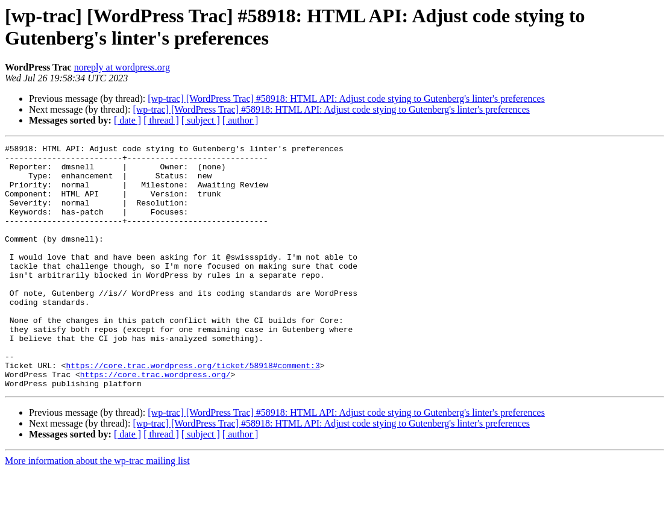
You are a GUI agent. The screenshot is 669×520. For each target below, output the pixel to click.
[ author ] (240, 120)
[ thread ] (161, 120)
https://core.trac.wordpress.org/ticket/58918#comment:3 (192, 410)
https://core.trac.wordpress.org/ (155, 421)
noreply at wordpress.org (122, 67)
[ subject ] (200, 120)
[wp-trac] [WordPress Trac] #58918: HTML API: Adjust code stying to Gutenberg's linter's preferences (346, 98)
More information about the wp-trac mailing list (97, 509)
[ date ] (127, 120)
